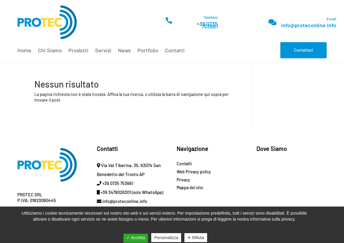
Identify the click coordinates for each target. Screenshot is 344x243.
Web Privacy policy (194, 171)
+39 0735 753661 (207, 25)
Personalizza (166, 237)
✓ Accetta (135, 237)
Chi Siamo (50, 51)
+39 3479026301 (114, 192)
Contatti (175, 51)
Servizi (103, 51)
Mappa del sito (190, 187)
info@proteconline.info (308, 25)
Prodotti (78, 51)
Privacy (183, 179)
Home (24, 51)
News (124, 51)
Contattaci (303, 50)
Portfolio (147, 51)
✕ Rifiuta (195, 237)
